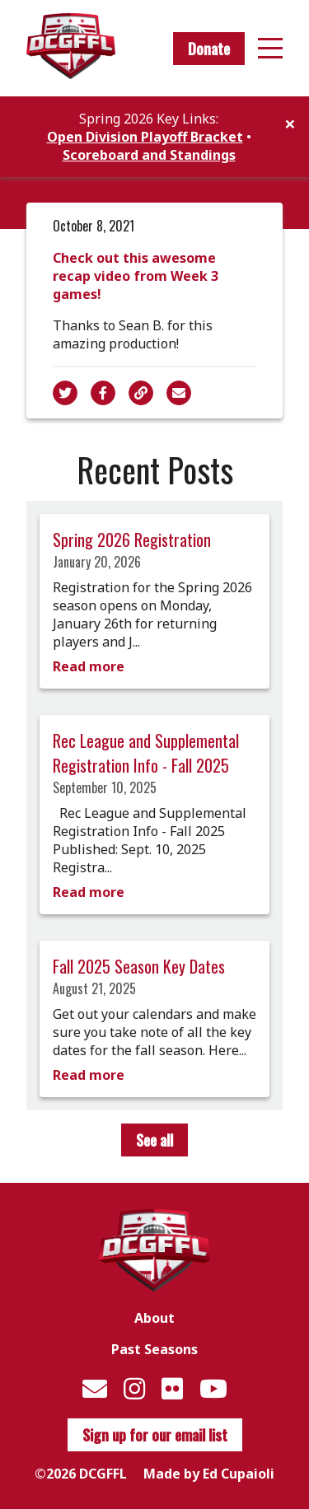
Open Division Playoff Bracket (145, 137)
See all (154, 1140)
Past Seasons (154, 1349)
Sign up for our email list (154, 1435)
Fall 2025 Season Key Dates (139, 966)
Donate (209, 48)
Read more (88, 666)
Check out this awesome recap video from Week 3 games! (135, 276)
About (154, 1318)
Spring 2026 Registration (132, 539)
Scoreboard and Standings (149, 155)
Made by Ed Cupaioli (208, 1474)
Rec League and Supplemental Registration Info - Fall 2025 (146, 753)
